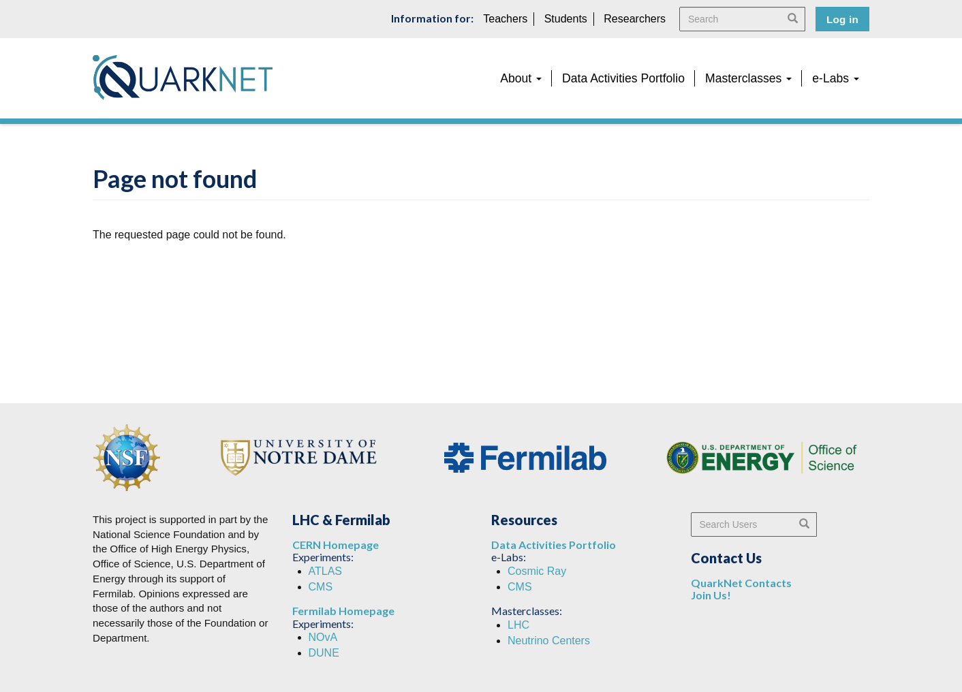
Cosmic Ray (537, 571)
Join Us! (711, 594)
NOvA (323, 637)
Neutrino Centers (549, 640)
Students (565, 19)
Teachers (505, 19)
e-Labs (835, 78)
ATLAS (326, 571)
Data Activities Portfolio (623, 78)
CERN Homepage (335, 544)
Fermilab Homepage (343, 610)
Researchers (635, 19)
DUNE (324, 653)
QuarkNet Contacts (741, 582)
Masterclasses (748, 78)
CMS (321, 587)
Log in (842, 19)
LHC (518, 625)
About (521, 78)
